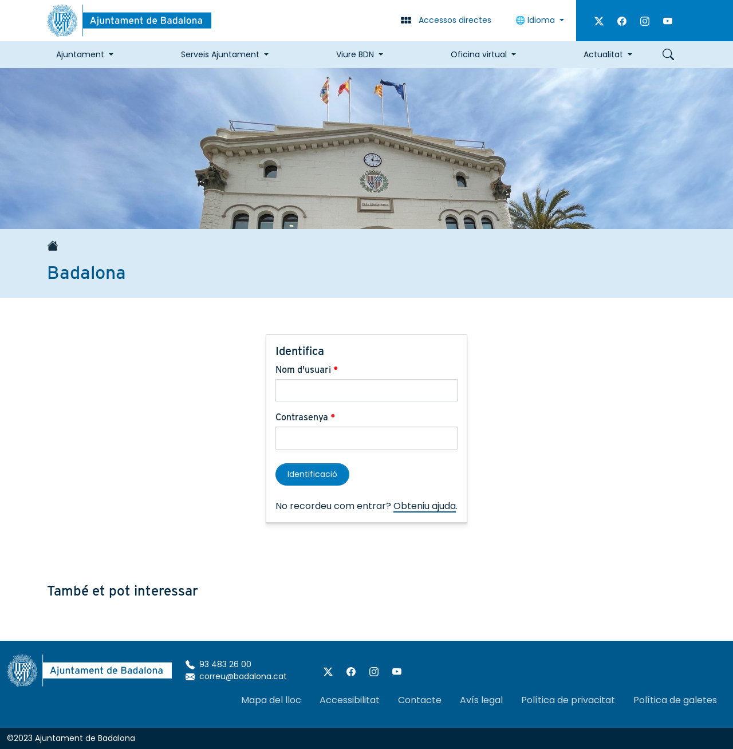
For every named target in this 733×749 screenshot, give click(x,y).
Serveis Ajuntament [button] (220, 54)
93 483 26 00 (218, 664)
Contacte (420, 700)
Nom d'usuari (306, 369)
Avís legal (481, 700)
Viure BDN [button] (355, 54)
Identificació (312, 474)
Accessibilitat (350, 700)
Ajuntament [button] (80, 54)
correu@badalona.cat (236, 676)
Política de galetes (675, 700)
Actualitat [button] (603, 54)
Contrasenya (305, 417)
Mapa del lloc (271, 700)
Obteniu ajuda (424, 506)
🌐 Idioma (536, 20)
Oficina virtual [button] (479, 54)
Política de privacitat (568, 700)
